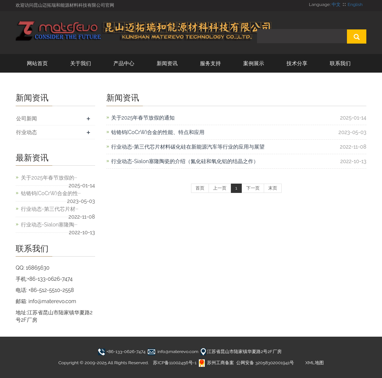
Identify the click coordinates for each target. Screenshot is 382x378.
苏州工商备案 (216, 362)
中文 (336, 4)
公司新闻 (26, 118)
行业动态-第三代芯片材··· (49, 209)
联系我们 (340, 63)
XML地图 (314, 362)
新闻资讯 (167, 63)
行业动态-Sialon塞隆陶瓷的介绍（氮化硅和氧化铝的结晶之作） (185, 161)
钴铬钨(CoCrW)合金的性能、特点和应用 (158, 132)
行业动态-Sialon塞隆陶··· (49, 225)
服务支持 (210, 63)
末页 (272, 188)
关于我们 (80, 63)
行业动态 (26, 132)
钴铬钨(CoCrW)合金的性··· (51, 193)
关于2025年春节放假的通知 (143, 118)
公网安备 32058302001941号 (265, 362)
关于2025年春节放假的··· (49, 178)
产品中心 (123, 63)
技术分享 (296, 63)
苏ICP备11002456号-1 (174, 362)
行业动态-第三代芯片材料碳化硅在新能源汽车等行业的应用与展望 (188, 147)
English (355, 4)
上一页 (219, 188)
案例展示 (253, 63)
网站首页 (37, 63)
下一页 (253, 188)
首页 (199, 188)
